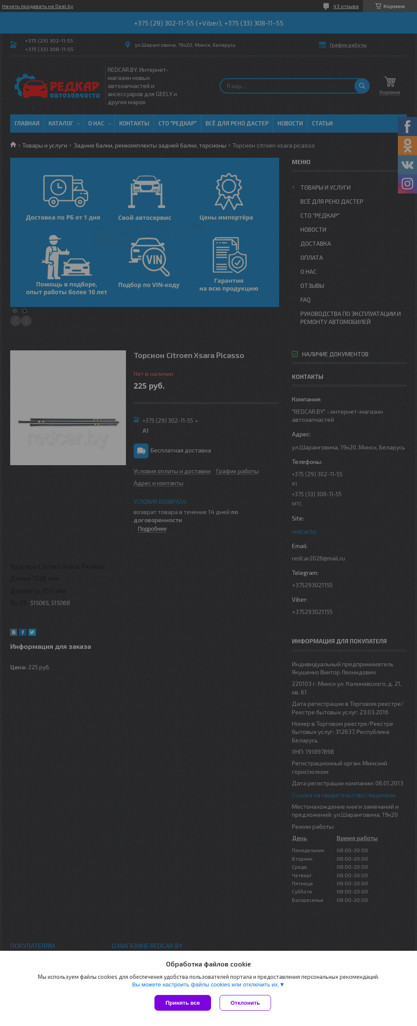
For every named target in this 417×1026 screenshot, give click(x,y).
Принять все (183, 1003)
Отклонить (245, 1003)
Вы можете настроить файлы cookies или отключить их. (205, 984)
